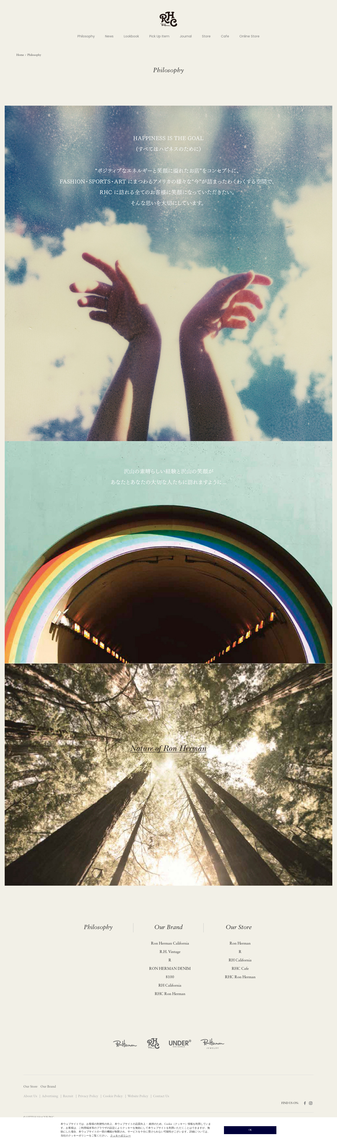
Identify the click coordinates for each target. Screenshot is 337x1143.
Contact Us (161, 1096)
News (109, 36)
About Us (30, 1096)
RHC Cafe (240, 969)
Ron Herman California (170, 943)
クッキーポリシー (120, 1136)
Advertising (50, 1096)
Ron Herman (240, 943)
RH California (169, 986)
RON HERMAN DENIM (170, 969)
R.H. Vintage (170, 952)
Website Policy (138, 1096)
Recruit (68, 1096)
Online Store (249, 36)
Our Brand (168, 927)
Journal (186, 36)
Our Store (239, 927)
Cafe (225, 36)
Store (206, 36)
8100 (170, 977)
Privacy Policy (88, 1096)
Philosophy (86, 36)
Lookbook (131, 36)
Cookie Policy (113, 1096)
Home (20, 55)
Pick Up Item (159, 36)
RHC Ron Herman (170, 994)
